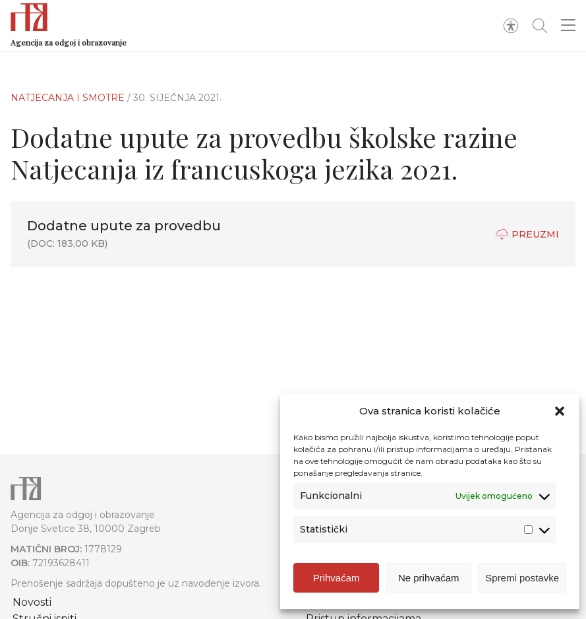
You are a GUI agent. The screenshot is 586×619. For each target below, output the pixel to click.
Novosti (32, 602)
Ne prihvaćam (428, 577)
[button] (559, 411)
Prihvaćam (336, 577)
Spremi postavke (522, 577)
